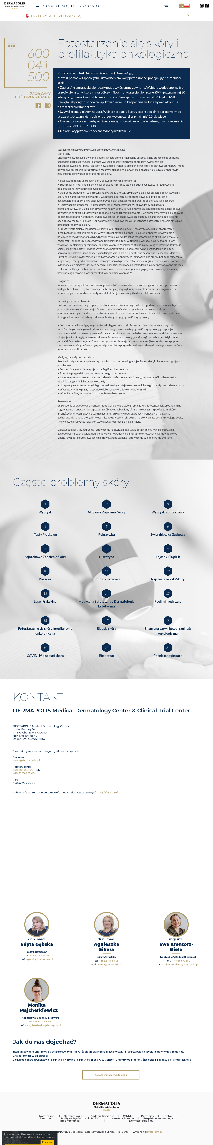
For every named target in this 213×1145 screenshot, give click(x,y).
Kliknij (32, 1137)
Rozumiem (47, 1142)
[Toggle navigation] (166, 5)
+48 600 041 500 (54, 6)
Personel (46, 1118)
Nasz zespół (47, 1116)
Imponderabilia (70, 1120)
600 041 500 (38, 65)
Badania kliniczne (102, 1116)
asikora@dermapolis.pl (109, 964)
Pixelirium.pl (154, 1132)
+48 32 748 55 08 (85, 6)
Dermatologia (73, 1116)
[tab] (107, 16)
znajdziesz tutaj (107, 792)
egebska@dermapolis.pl (39, 959)
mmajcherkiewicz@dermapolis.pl (43, 1025)
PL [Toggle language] (184, 5)
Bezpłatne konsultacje (158, 1118)
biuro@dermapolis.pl (26, 760)
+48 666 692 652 (180, 960)
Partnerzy (147, 1116)
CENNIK (128, 1116)
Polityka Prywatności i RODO (80, 1118)
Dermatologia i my (141, 1120)
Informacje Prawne (121, 1118)
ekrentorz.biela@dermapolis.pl (181, 964)
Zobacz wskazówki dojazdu (111, 1074)
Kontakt (168, 1116)
